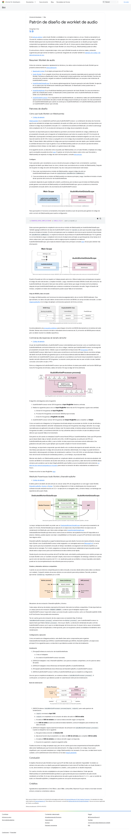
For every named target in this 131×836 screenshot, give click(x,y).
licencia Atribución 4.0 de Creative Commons (78, 799)
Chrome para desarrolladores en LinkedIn (99, 822)
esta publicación (51, 68)
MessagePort (88, 543)
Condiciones (5, 832)
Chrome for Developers (35, 17)
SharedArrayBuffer (35, 486)
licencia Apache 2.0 (40, 801)
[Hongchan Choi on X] (30, 31)
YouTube (90, 820)
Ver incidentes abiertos (8, 820)
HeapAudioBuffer (34, 302)
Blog (52, 2)
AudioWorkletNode (39, 90)
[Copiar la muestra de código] (100, 218)
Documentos (30, 2)
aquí (54, 152)
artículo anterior (37, 37)
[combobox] (110, 2)
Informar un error (6, 817)
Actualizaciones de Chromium (53, 817)
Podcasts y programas (51, 825)
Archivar (47, 822)
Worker (50, 486)
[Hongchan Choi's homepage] (33, 31)
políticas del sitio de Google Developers (78, 801)
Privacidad (13, 832)
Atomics (44, 486)
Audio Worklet (37, 74)
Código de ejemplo (39, 117)
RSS (89, 825)
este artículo (78, 154)
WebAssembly (33, 121)
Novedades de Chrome (63, 2)
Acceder (126, 2)
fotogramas (84, 350)
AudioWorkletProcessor (40, 98)
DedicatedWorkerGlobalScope (70, 525)
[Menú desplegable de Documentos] (36, 2)
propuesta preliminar (50, 328)
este (82, 242)
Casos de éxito (43, 2)
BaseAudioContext (39, 71)
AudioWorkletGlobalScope (41, 83)
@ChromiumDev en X (94, 817)
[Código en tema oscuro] (97, 218)
